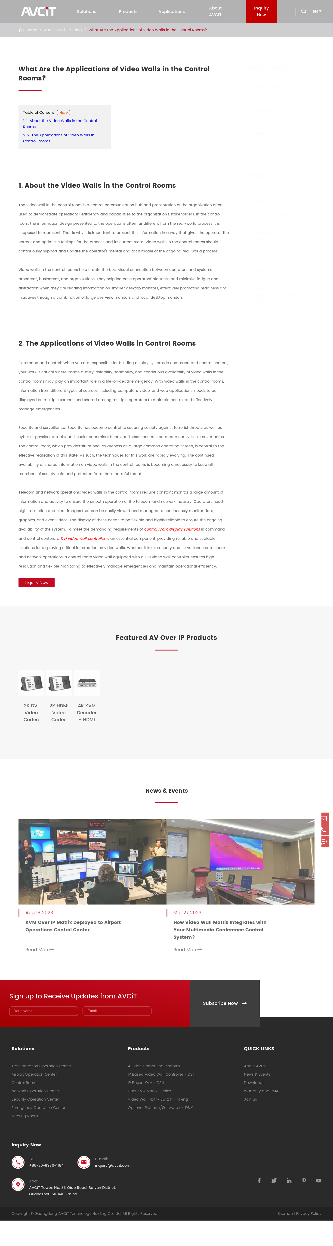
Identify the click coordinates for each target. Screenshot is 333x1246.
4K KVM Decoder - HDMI (204, 753)
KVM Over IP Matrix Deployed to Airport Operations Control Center (73, 954)
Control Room (24, 1108)
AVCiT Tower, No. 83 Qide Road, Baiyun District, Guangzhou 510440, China (72, 1216)
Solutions (86, 11)
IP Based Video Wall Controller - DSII (273, 217)
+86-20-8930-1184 (46, 1191)
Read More (39, 977)
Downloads (263, 122)
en (315, 11)
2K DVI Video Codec (53, 753)
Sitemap (285, 1239)
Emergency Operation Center (38, 1133)
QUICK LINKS (259, 1072)
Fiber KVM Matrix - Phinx (271, 254)
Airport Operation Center (34, 1100)
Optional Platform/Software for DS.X (271, 295)
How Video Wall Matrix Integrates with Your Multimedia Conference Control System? (230, 958)
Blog (78, 30)
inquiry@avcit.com (113, 1191)
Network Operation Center (35, 1117)
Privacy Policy (308, 1239)
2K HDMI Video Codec (129, 753)
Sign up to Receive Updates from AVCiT (92, 1019)
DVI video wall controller (83, 539)
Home (31, 30)
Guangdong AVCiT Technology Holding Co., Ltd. (78, 1239)
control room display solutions (172, 529)
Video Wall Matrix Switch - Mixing (270, 273)
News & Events (267, 86)
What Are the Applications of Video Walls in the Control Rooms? (148, 30)
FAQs (256, 157)
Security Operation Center (35, 1125)
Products (127, 11)
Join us (259, 145)
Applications (171, 11)
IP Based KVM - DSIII (267, 236)
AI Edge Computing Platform (272, 198)
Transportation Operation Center (41, 1092)
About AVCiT (214, 11)
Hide (63, 113)
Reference (262, 110)
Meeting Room (25, 1142)
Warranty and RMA (272, 134)
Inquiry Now (259, 11)
